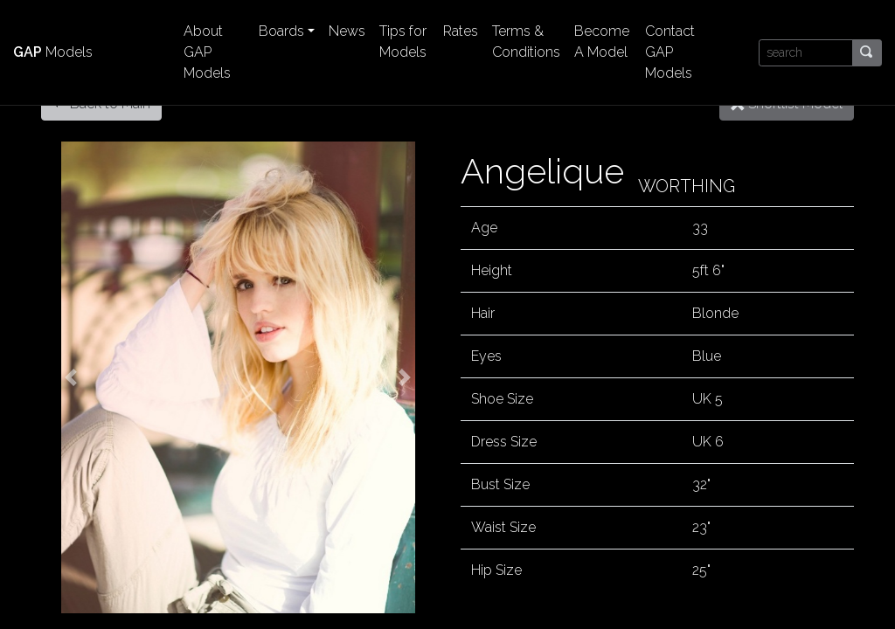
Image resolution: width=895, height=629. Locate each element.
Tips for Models (403, 41)
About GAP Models (207, 52)
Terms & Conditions (526, 41)
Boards (281, 31)
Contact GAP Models (670, 52)
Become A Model (601, 41)
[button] (71, 377)
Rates (460, 31)
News (347, 31)
